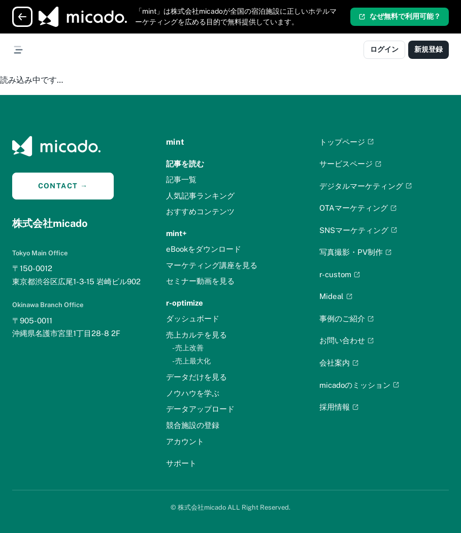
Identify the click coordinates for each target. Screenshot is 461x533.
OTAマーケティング (358, 208)
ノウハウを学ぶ (192, 393)
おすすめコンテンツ (200, 211)
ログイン (384, 49)
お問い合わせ (346, 340)
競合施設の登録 (192, 425)
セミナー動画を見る (200, 281)
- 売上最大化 (191, 361)
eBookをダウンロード (203, 249)
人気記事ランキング (200, 195)
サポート (181, 463)
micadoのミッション (359, 385)
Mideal (336, 296)
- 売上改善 (188, 348)
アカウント (185, 441)
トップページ (346, 142)
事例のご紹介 (346, 318)
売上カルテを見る (196, 334)
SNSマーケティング (358, 230)
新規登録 (428, 49)
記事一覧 (181, 179)
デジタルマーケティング (365, 186)
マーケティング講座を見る (211, 265)
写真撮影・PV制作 (355, 252)
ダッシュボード (192, 318)
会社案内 (339, 362)
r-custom (339, 274)
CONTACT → (63, 186)
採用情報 (339, 407)
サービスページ (350, 163)
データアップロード (200, 409)
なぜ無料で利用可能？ (399, 16)
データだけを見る (196, 377)
